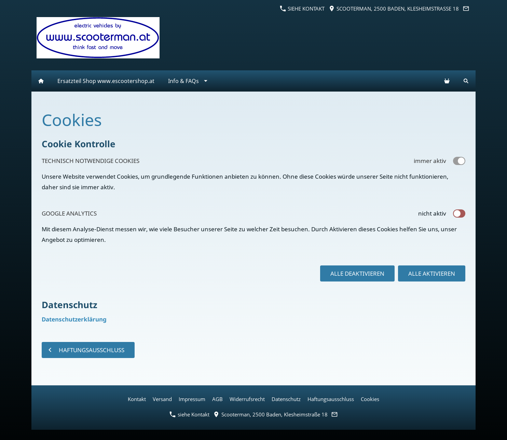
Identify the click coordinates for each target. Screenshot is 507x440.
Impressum (192, 399)
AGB (217, 399)
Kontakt (137, 399)
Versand (162, 399)
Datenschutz (286, 399)
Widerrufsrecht (247, 399)
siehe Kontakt (302, 8)
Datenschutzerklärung (74, 319)
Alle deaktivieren (357, 273)
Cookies (370, 399)
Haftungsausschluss (330, 399)
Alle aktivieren (431, 273)
